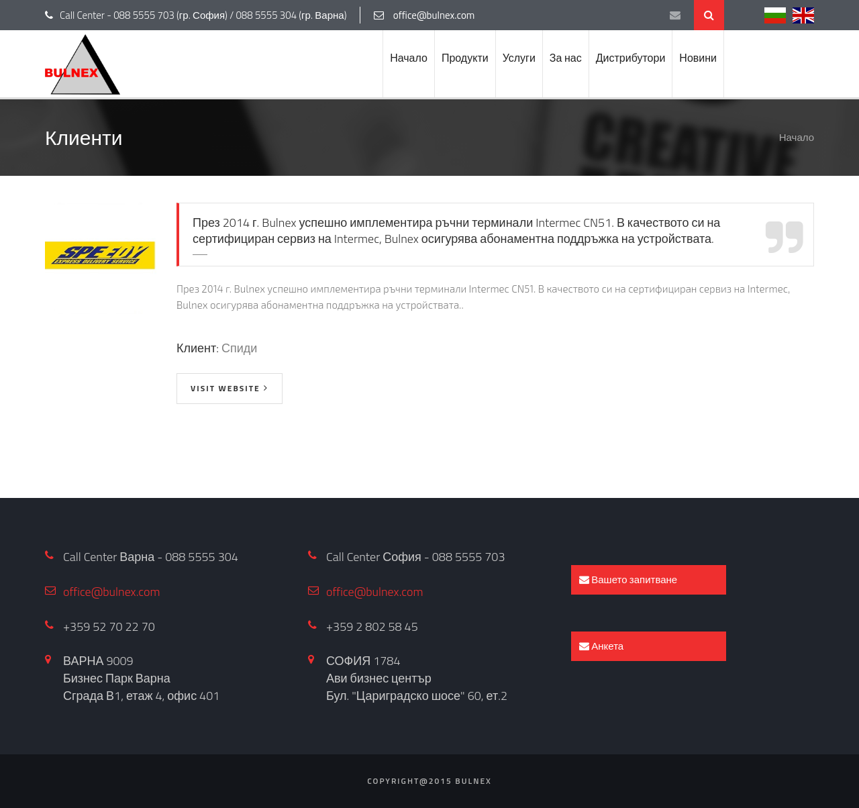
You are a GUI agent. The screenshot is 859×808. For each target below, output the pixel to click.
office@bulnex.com (111, 592)
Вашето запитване (628, 579)
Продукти (465, 58)
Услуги (519, 58)
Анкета (601, 646)
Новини (698, 58)
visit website (225, 388)
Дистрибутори (631, 58)
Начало (408, 58)
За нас (566, 58)
